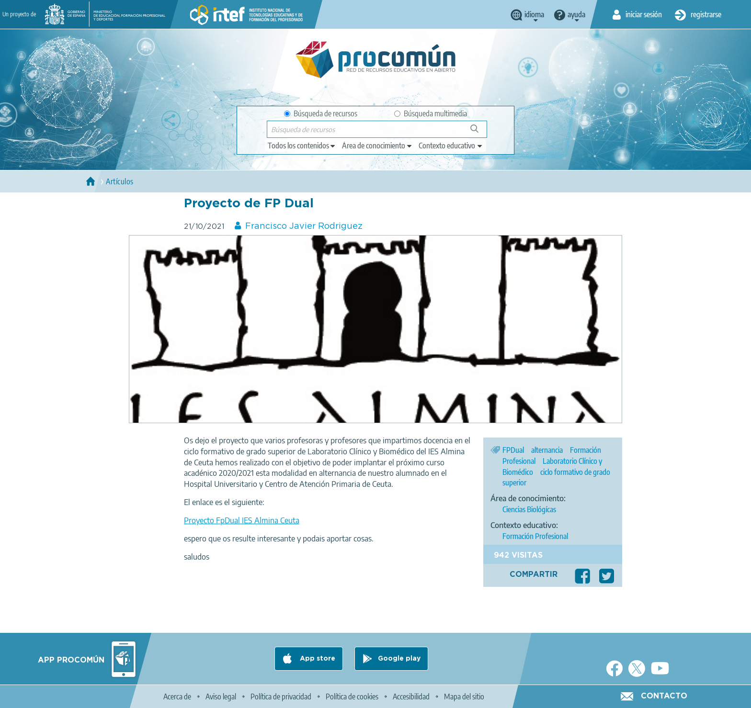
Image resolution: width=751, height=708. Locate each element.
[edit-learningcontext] (451, 145)
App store (316, 659)
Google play (399, 659)
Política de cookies (352, 696)
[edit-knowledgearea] (377, 145)
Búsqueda (479, 132)
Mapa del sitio (464, 696)
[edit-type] (302, 145)
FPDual (513, 450)
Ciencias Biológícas (529, 509)
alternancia (547, 450)
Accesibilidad (411, 696)
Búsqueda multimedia (430, 113)
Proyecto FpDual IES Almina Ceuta (241, 520)
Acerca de (177, 696)
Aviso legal (220, 696)
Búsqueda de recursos (320, 113)
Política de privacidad (280, 696)
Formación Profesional (535, 536)
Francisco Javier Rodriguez (304, 226)
